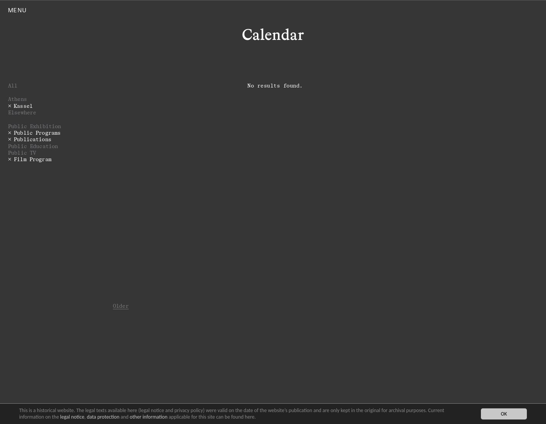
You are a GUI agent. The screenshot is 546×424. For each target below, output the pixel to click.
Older (121, 305)
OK (504, 414)
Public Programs (37, 132)
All (12, 85)
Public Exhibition (34, 126)
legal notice (72, 417)
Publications (32, 139)
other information (149, 417)
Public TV (22, 152)
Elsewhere (22, 112)
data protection (103, 417)
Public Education (33, 146)
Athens (17, 99)
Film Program (32, 159)
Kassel (23, 105)
